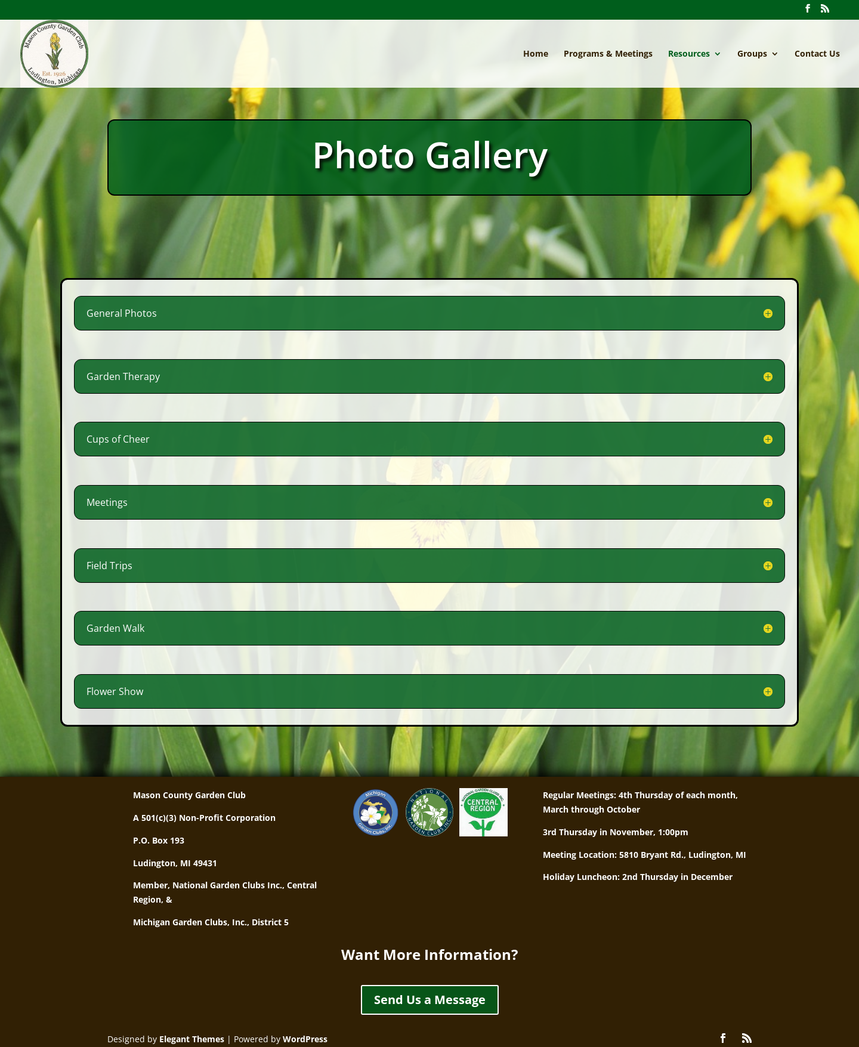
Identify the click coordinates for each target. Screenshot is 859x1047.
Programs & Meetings (608, 54)
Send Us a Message (430, 1000)
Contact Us (817, 54)
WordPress (305, 1039)
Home (535, 54)
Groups (752, 54)
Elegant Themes (191, 1039)
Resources (689, 54)
